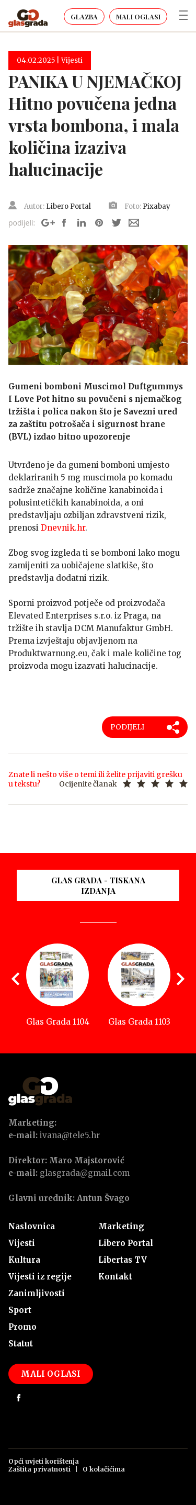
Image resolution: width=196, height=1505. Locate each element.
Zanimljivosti (36, 1293)
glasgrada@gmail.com (85, 1173)
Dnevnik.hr (63, 528)
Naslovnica (31, 1226)
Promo (22, 1327)
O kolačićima (104, 1469)
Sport (19, 1310)
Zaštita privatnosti (39, 1469)
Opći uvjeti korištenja (43, 1461)
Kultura (24, 1260)
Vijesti (21, 1243)
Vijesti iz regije (40, 1277)
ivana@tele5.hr (70, 1135)
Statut (20, 1344)
